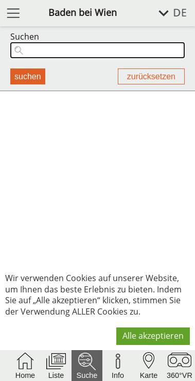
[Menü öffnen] (13, 12)
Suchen (24, 36)
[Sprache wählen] (167, 13)
